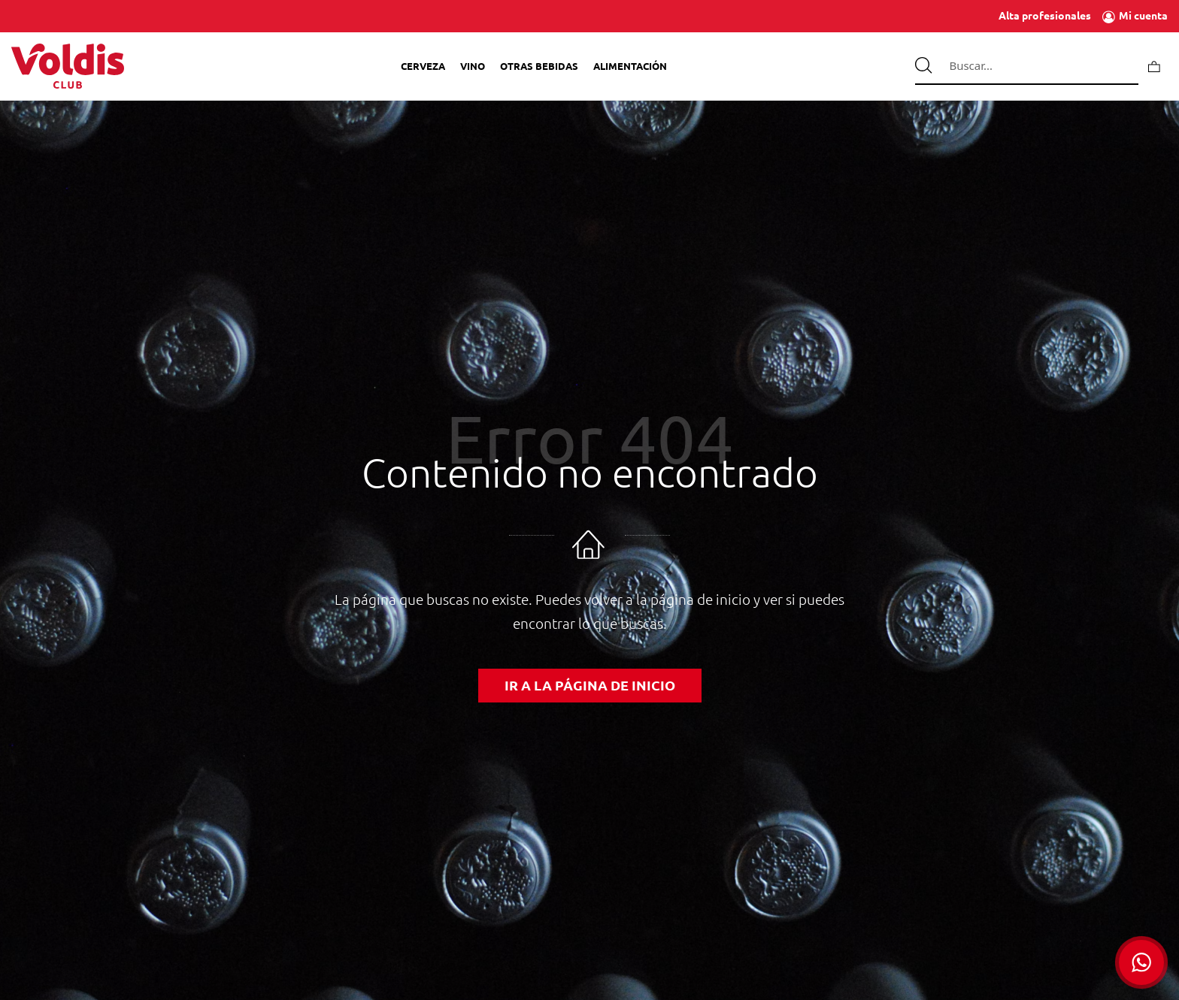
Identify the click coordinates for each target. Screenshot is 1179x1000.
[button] (1141, 962)
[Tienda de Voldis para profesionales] (67, 66)
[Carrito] (1154, 65)
